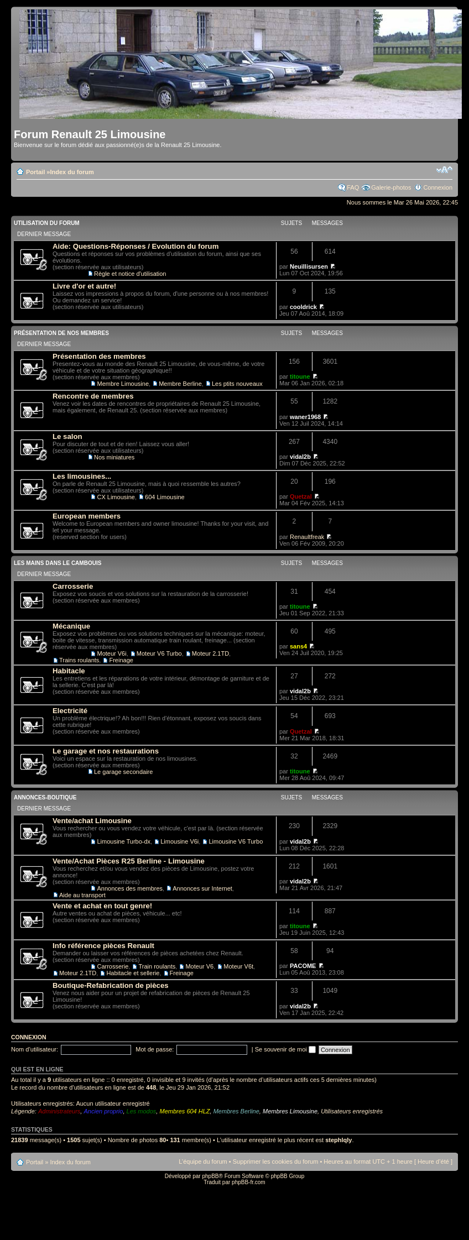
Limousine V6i (179, 841)
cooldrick (303, 307)
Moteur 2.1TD (210, 653)
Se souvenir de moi (285, 1049)
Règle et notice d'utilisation (130, 273)
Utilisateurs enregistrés (352, 1111)
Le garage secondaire (123, 771)
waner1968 (305, 417)
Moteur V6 (199, 966)
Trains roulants (79, 660)
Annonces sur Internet (202, 888)
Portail (35, 172)
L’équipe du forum (203, 1161)
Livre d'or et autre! (84, 286)
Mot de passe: (155, 1049)
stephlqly (338, 1140)
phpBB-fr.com (248, 1182)
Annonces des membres (130, 888)
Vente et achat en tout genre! (102, 906)
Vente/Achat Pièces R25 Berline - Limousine (129, 861)
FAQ (353, 187)
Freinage (121, 660)
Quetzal (301, 496)
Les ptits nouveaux (237, 383)
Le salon (67, 436)
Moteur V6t (238, 966)
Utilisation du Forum (47, 223)
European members (87, 516)
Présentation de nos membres (61, 333)
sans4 (298, 646)
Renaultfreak (307, 536)
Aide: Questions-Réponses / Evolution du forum (135, 246)
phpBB (210, 1176)
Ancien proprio (103, 1111)
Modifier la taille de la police (444, 170)
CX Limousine (115, 497)
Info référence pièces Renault (103, 945)
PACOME (303, 965)
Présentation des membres (99, 356)
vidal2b (300, 456)
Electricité (70, 711)
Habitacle (69, 671)
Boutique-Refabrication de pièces (111, 985)
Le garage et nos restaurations (106, 751)
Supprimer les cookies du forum (276, 1161)
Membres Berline (236, 1111)
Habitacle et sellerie (132, 973)
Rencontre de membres (93, 396)
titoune (300, 376)
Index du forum (71, 172)
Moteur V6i (111, 653)
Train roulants (156, 966)
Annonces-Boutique (45, 797)
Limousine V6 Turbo (236, 841)
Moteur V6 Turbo (159, 653)
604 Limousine (165, 497)
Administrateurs (59, 1111)
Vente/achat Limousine (92, 821)
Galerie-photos (391, 187)
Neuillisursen (309, 266)
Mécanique (71, 626)
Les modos (142, 1111)
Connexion (437, 187)
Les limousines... (82, 476)
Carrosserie (73, 586)
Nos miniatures (114, 457)
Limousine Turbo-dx (123, 841)
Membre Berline (180, 383)
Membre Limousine (123, 383)
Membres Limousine (290, 1111)
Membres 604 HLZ (184, 1111)
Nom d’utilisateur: (34, 1049)
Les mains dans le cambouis (57, 563)
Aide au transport (82, 895)
